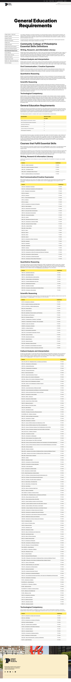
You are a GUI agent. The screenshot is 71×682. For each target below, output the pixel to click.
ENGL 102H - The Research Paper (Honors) (29, 171)
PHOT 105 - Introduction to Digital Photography (30, 256)
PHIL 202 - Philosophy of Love (27, 551)
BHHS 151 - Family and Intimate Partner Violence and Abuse (32, 392)
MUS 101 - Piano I (25, 230)
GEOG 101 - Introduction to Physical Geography (30, 462)
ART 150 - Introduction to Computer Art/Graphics (31, 204)
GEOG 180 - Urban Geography (27, 466)
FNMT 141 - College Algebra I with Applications (30, 279)
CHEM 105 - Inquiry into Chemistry (28, 323)
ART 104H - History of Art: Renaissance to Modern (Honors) (32, 383)
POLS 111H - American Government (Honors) (30, 571)
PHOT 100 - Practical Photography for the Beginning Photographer (34, 250)
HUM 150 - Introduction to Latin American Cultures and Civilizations (34, 514)
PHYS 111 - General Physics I (27, 339)
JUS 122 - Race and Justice (27, 525)
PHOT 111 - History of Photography (28, 562)
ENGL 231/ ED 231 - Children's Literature (29, 431)
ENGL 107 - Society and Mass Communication (30, 416)
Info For (16, 4)
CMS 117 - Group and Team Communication (29, 210)
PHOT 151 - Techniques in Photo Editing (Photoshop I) (31, 258)
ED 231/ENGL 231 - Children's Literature (29, 414)
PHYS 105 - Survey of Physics (27, 334)
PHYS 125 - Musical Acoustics (27, 341)
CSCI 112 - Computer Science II (27, 631)
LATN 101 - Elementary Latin (27, 527)
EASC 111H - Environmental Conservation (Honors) (31, 332)
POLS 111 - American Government (28, 569)
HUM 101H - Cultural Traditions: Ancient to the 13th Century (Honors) (34, 503)
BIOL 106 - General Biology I (27, 310)
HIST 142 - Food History (26, 486)
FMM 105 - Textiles (25, 457)
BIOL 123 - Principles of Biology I (28, 317)
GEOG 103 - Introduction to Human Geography (30, 464)
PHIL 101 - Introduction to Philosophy (28, 540)
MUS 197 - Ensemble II (26, 243)
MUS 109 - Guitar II (25, 237)
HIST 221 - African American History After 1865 (30, 499)
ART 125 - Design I (25, 202)
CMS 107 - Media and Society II (27, 403)
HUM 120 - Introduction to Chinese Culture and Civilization (32, 510)
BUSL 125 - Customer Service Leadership (29, 624)
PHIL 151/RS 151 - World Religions (28, 547)
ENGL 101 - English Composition (27, 165)
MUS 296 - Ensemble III (26, 245)
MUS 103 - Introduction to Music (27, 529)
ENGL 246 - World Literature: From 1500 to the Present (32, 440)
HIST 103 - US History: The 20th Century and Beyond (31, 479)
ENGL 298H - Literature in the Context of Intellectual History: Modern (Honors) (36, 453)
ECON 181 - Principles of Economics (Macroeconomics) (32, 412)
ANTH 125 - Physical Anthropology (28, 370)
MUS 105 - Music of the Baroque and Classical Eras (31, 532)
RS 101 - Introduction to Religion (27, 580)
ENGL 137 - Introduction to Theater (28, 418)
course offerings (23, 297)
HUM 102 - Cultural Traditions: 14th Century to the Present (32, 505)
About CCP (59, 4)
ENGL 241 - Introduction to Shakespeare (29, 436)
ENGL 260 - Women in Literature (27, 449)
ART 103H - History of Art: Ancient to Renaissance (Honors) (32, 379)
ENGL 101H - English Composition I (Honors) (30, 167)
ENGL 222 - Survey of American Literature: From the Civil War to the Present (36, 429)
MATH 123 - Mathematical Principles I (28, 283)
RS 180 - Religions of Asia (26, 593)
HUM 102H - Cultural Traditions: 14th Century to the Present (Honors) (34, 508)
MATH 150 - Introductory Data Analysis (29, 290)
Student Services (51, 4)
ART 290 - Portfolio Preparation (27, 622)
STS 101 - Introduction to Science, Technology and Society (32, 347)
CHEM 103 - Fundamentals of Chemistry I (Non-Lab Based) (32, 321)
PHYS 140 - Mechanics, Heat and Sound (29, 343)
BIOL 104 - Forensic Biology (27, 308)
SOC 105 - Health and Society (27, 597)
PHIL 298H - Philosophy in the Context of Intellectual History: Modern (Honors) (36, 560)
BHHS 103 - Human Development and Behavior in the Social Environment (35, 390)
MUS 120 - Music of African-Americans (29, 536)
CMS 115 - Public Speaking (26, 206)
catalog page (46, 146)
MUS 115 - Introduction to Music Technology (30, 239)
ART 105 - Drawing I (25, 193)
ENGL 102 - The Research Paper (27, 169)
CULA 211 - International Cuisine (27, 409)
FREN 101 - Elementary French (27, 460)
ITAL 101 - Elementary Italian (27, 521)
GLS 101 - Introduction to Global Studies (29, 468)
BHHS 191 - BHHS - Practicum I (27, 396)
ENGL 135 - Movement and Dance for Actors (30, 219)
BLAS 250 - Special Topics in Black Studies (29, 401)
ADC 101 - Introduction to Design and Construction (31, 615)
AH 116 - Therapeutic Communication (28, 191)
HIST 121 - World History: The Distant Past (29, 481)
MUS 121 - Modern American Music (28, 538)
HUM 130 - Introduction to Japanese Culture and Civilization (33, 512)
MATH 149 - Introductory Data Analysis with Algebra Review (33, 288)
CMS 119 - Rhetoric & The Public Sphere (29, 405)
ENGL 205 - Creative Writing (27, 226)
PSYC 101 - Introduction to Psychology (29, 577)
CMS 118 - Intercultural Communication (29, 213)
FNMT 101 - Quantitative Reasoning (28, 272)
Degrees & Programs (42, 4)
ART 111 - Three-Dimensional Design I (28, 197)
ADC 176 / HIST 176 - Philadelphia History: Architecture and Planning (34, 361)
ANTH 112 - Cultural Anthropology (28, 366)
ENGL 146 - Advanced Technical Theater (29, 223)
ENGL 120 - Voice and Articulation (28, 215)
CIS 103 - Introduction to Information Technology (31, 626)
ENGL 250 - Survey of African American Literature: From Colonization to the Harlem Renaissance (39, 442)
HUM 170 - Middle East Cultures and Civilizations (31, 516)
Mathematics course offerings (42, 267)
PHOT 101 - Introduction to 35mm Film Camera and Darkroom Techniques (35, 252)
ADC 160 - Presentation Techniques (28, 186)
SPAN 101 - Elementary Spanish (27, 601)
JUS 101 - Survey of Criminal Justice (28, 523)
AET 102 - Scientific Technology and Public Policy (31, 304)
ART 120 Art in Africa (25, 385)
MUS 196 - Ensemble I (26, 241)
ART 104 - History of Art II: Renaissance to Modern (31, 381)
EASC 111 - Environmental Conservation (29, 330)
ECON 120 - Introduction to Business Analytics (30, 633)
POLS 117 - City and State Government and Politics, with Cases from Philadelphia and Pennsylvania (40, 575)
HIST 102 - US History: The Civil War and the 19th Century (32, 477)
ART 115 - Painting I (25, 199)
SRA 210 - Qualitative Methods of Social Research (31, 173)
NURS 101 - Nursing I (25, 247)
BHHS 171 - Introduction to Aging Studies (29, 394)
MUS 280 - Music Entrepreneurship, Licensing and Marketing (33, 637)
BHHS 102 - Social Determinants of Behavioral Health (31, 388)
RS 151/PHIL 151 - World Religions (28, 582)
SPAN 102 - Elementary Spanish (27, 604)
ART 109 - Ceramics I (25, 195)
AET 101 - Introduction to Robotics (28, 302)
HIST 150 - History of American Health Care (30, 488)
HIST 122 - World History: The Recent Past (29, 484)
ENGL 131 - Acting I (25, 217)
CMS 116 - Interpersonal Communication (29, 208)
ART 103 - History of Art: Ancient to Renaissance (30, 377)
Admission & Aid (34, 4)
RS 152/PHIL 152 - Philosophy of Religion (29, 584)
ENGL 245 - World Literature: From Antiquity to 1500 (31, 438)
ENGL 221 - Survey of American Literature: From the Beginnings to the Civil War (36, 427)
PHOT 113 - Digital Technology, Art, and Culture (30, 564)
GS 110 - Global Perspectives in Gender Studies (30, 473)
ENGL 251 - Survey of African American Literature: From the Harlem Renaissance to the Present (39, 444)
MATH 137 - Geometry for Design (28, 285)
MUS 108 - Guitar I (25, 234)
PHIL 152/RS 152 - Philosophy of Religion (29, 549)
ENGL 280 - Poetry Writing (26, 228)
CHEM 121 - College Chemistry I (27, 328)
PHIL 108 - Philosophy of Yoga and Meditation (30, 545)
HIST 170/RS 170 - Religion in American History (30, 492)
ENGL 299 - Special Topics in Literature (29, 455)
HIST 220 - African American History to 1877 (30, 497)
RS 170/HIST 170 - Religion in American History (30, 588)
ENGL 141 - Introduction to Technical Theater (30, 221)
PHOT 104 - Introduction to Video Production (30, 254)
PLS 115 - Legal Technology (27, 639)
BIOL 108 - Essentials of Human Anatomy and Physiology (32, 313)
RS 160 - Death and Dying (26, 586)
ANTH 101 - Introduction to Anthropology (29, 364)
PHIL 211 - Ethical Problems (27, 553)
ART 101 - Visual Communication (27, 372)
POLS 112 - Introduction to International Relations (31, 573)
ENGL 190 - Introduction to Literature (28, 420)
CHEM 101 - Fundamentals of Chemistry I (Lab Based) (31, 319)
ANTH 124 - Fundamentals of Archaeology (29, 368)
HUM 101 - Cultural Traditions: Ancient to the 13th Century (32, 501)
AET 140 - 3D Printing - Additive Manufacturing (30, 306)
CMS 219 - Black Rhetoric (26, 407)
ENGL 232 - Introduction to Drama (28, 433)
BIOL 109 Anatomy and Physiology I (28, 315)
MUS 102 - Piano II (25, 232)
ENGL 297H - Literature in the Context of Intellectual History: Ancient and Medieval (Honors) (38, 451)
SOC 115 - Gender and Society (27, 599)
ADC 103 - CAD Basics (26, 618)
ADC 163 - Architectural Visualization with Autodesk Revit (32, 189)
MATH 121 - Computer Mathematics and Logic (30, 281)
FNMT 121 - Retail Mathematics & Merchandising (30, 277)
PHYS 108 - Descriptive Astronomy (28, 337)
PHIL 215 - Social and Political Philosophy (29, 556)
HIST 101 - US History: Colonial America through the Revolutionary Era (34, 475)
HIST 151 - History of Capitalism (27, 490)
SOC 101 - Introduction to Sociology (28, 595)
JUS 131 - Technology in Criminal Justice (29, 635)
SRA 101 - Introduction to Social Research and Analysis (32, 345)
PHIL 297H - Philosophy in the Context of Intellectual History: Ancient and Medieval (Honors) (39, 558)
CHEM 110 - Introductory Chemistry (28, 326)
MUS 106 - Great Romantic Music (28, 534)
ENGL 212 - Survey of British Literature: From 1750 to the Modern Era (34, 425)
